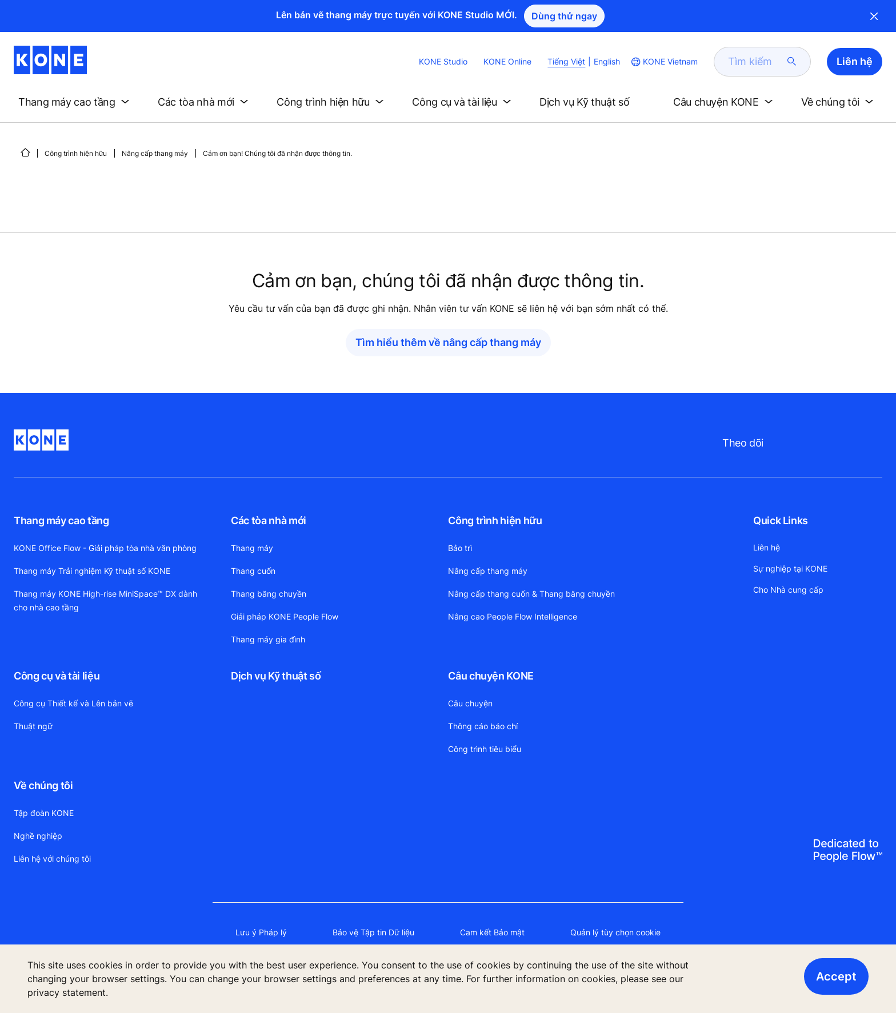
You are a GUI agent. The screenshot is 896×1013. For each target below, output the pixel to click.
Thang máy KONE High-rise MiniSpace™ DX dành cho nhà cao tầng (105, 600)
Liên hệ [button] (855, 61)
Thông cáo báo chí (483, 726)
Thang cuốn (253, 571)
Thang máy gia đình (268, 639)
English (607, 61)
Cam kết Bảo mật (492, 932)
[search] (755, 61)
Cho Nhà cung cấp (788, 589)
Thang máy (252, 548)
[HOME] (25, 152)
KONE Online (507, 61)
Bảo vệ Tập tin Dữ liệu (373, 932)
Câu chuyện (470, 703)
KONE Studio (443, 61)
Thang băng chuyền (268, 593)
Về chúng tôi (43, 785)
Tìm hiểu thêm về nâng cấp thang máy (448, 342)
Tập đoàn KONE (44, 813)
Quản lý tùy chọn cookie (615, 932)
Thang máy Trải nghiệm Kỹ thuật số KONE (92, 571)
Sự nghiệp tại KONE (790, 568)
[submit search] (792, 61)
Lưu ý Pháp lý (261, 932)
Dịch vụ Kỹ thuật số (276, 676)
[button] (76, 102)
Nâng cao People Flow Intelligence (512, 616)
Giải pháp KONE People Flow (284, 616)
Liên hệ (766, 547)
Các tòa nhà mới (268, 520)
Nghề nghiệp (38, 836)
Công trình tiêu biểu (484, 749)
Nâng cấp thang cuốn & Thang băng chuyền (531, 593)
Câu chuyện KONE (491, 676)
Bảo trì (460, 548)
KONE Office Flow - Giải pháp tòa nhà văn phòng (105, 548)
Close (874, 16)
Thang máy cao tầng (61, 520)
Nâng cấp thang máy (155, 153)
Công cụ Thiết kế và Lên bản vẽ (73, 703)
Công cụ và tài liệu (56, 676)
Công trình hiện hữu (76, 153)
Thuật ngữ (33, 726)
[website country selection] (663, 61)
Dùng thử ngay (564, 16)
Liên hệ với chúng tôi (52, 858)
